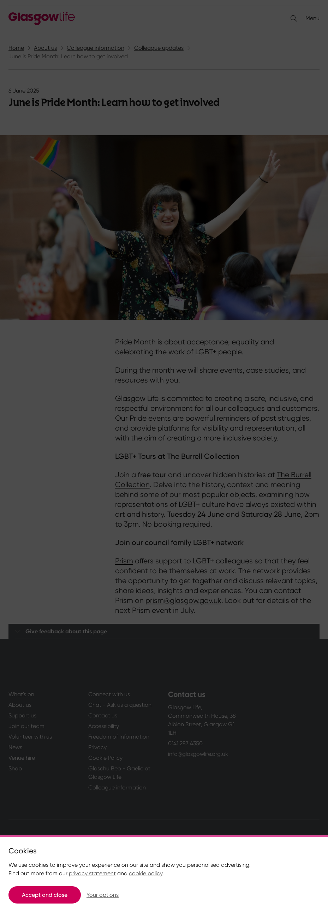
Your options (103, 895)
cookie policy (145, 873)
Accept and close (44, 895)
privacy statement (92, 873)
